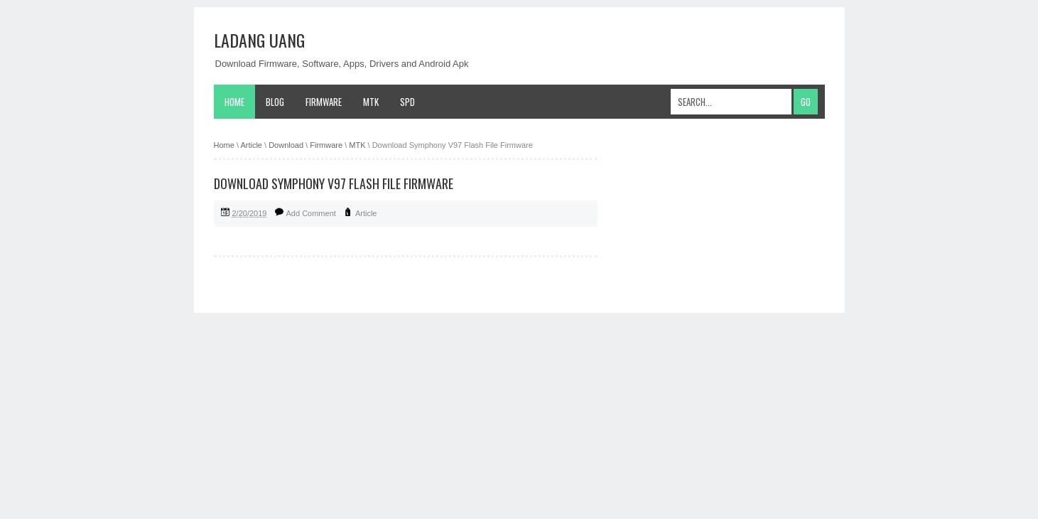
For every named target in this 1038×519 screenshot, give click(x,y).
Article (366, 213)
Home (234, 102)
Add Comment (311, 213)
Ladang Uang (259, 40)
